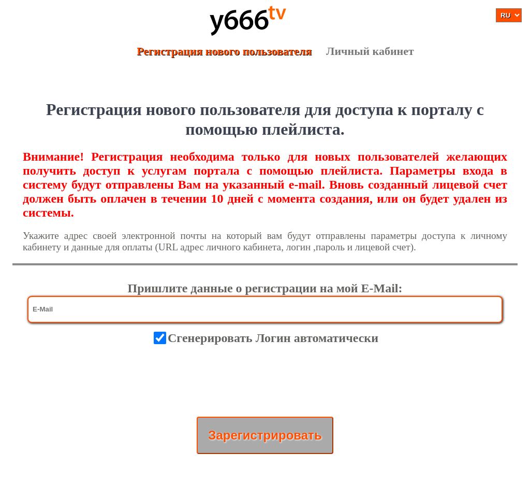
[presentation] (265, 381)
